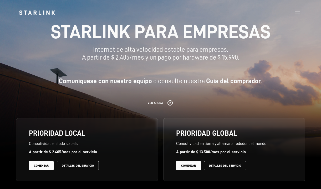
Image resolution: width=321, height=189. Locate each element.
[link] (37, 12)
